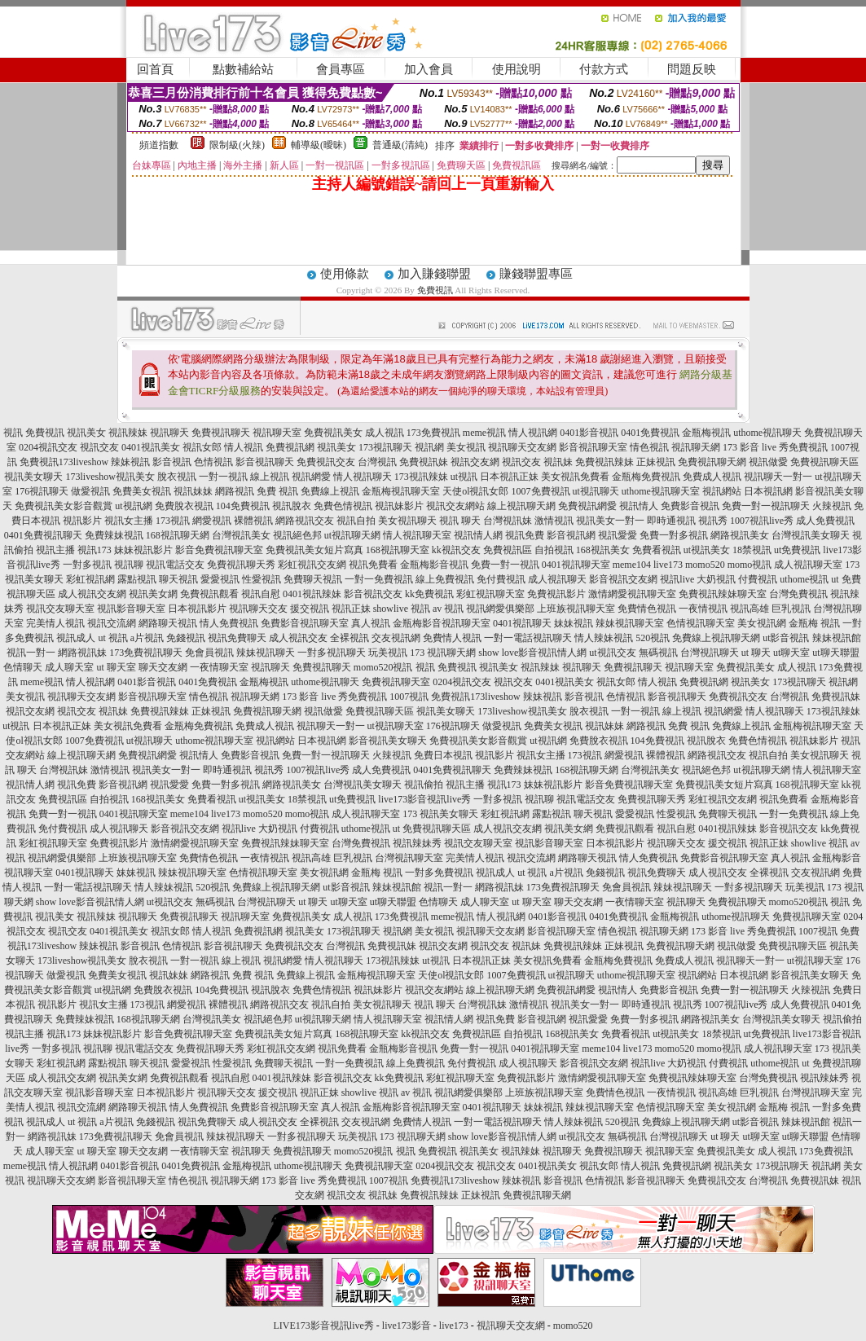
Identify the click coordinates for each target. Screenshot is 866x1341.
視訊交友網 (475, 462)
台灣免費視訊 (798, 594)
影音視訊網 (571, 535)
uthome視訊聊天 (767, 432)
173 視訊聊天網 (443, 652)
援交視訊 (309, 608)
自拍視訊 (554, 550)
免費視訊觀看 (209, 594)
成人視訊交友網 (92, 594)
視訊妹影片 (399, 506)
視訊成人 (75, 638)
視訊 (13, 432)
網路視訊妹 (82, 652)
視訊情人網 (478, 535)
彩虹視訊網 (90, 579)
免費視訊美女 (333, 432)
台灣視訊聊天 (709, 652)
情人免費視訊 (229, 623)
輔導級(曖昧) (318, 145)
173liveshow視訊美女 (109, 476)
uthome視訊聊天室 (661, 491)
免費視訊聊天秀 (241, 564)
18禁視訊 (751, 550)
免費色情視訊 (343, 506)
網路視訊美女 (739, 535)
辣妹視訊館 (836, 638)
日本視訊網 (768, 491)
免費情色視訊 (647, 608)
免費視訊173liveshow (64, 462)
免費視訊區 (507, 550)
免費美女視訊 (141, 491)
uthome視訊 (804, 579)
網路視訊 (234, 491)
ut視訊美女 (707, 550)
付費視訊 (757, 579)
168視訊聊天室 (397, 550)
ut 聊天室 (117, 667)
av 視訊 (448, 608)
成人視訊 (384, 432)
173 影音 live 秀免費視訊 (775, 447)
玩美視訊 (387, 652)
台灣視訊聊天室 (409, 858)
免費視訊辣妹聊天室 (723, 594)
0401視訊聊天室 (576, 564)
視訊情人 (638, 506)
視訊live (677, 579)
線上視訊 (269, 476)
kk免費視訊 (429, 594)
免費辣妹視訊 (114, 535)
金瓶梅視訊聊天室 (401, 491)
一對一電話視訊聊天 (528, 638)
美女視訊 (466, 447)
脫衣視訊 (176, 476)
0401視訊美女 (150, 447)
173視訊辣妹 (421, 476)
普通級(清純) (400, 145)
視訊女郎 (202, 447)
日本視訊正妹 (509, 476)
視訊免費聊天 (237, 638)
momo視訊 (750, 564)
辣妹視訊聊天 (265, 652)
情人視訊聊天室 (417, 535)
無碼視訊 (658, 652)
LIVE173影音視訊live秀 (324, 1325)
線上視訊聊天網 (521, 506)
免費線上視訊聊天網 (716, 638)
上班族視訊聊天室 (576, 608)
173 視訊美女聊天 (440, 814)
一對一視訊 (223, 476)
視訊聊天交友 (258, 608)
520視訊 (652, 638)
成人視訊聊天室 (808, 564)
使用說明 (516, 69)
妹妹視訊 (573, 623)
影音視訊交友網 (623, 579)
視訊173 (94, 550)
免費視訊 (435, 290)
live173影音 (406, 1325)
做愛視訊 (90, 491)
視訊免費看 (373, 564)
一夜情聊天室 (219, 667)
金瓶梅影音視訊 (434, 564)
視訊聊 (128, 564)
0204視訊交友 (48, 447)
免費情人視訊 (452, 638)
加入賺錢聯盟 (434, 273)
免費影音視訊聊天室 (305, 623)
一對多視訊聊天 (331, 652)
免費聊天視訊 (313, 579)
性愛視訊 (261, 579)
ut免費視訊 (797, 550)
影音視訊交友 (373, 594)
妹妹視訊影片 (143, 550)
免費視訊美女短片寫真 (314, 550)
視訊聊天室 (277, 432)
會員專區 (340, 69)
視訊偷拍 (423, 784)
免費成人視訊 (712, 476)
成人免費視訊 (825, 520)
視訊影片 (82, 520)
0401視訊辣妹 (312, 594)
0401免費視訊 (650, 432)
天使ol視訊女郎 (475, 491)
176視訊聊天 (41, 491)
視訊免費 (524, 535)
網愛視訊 (211, 520)
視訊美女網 (153, 594)
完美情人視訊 (55, 623)
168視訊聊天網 (177, 535)
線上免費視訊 (444, 579)
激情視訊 (554, 520)
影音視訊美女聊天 (388, 740)
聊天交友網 (162, 667)
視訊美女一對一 (610, 520)
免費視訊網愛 (587, 506)
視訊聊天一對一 (778, 476)
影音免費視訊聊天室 (219, 550)
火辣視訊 (831, 506)
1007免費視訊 (541, 491)
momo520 (705, 564)
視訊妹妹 (193, 491)
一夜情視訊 (703, 608)
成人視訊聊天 (557, 579)
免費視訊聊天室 (396, 682)
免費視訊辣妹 (604, 462)
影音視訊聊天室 (593, 447)
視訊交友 (99, 447)
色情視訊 (213, 462)
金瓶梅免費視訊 (646, 476)
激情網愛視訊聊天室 (632, 594)
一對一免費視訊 (379, 579)
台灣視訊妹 (507, 520)
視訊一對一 (31, 652)
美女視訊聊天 (407, 520)
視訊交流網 (111, 623)
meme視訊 (484, 432)
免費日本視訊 (443, 755)
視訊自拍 (356, 520)
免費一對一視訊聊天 (766, 506)
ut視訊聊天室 (395, 726)
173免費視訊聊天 (145, 652)
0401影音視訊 (589, 432)
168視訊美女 (603, 550)
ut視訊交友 (612, 652)
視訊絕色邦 (297, 535)
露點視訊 (136, 579)
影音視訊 (171, 462)
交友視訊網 (395, 638)
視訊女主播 (128, 520)
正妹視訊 (655, 462)
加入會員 (428, 69)
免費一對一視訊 (505, 564)
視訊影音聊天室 (131, 608)
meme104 (632, 564)
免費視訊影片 (556, 594)
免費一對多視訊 (674, 535)
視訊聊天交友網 (522, 447)
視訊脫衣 (291, 506)
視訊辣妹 (127, 432)
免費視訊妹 (423, 462)
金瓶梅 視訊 (814, 623)
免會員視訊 (209, 652)
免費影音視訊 (690, 506)
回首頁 (155, 69)
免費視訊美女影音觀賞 (63, 506)
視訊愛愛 (617, 535)
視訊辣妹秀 (417, 843)
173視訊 (173, 520)
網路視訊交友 (304, 520)
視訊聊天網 (695, 447)
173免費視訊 (433, 432)
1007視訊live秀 (761, 520)
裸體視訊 (253, 520)
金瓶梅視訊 (706, 432)
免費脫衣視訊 (184, 506)
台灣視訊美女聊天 (810, 535)
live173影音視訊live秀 (424, 799)
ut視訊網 (133, 506)
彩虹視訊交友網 (312, 564)
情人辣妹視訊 (603, 638)
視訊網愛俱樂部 (500, 608)
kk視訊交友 (456, 550)
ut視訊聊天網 (352, 535)
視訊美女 (86, 432)
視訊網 (429, 447)
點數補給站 (243, 69)
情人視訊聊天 (362, 476)
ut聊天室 (791, 652)
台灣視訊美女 (241, 535)
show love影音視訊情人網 (532, 652)
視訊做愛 (768, 462)
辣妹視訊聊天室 (630, 623)
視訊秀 (713, 520)
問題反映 (691, 69)
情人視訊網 (532, 432)
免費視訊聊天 (220, 432)
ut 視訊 (112, 638)
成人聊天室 (69, 667)
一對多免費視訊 (439, 872)
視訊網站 (721, 491)
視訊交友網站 (455, 506)
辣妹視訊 (130, 462)
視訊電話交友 (175, 564)
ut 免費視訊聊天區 (432, 828)
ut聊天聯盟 (835, 652)
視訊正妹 (351, 608)
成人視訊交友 (298, 638)
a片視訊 (147, 638)
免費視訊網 (290, 447)
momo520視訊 (383, 667)
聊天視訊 (178, 579)
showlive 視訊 (401, 608)
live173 (668, 564)
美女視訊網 (761, 623)
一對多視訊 (87, 564)
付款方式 (603, 69)
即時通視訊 (671, 520)
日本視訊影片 (197, 608)
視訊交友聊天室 (60, 608)
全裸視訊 (349, 638)
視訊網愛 (311, 476)
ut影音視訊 (786, 638)
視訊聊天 (169, 432)
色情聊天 (22, 667)
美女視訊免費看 (575, 476)
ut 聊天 (756, 652)
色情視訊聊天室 (700, 623)
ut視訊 (464, 476)
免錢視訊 (185, 638)
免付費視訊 (501, 579)
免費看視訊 (656, 550)
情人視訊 (243, 447)
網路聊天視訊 (167, 623)
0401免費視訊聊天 (43, 535)
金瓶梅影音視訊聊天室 (441, 623)
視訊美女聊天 (33, 476)
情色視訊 (649, 447)
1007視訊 (409, 696)
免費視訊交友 (326, 462)
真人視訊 (370, 623)
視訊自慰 (260, 594)
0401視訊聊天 (522, 623)
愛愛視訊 (220, 579)
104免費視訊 (243, 506)
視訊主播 (55, 550)
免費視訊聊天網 (712, 462)
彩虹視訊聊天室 (490, 594)
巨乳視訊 (791, 608)
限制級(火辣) (237, 145)
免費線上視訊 (330, 491)
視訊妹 (558, 462)
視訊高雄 (749, 608)
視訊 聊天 (460, 520)
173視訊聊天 (385, 447)
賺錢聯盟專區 (536, 273)
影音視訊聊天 (264, 462)
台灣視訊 (377, 462)
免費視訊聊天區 (824, 462)
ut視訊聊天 (596, 491)
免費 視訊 (277, 491)
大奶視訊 (716, 579)
